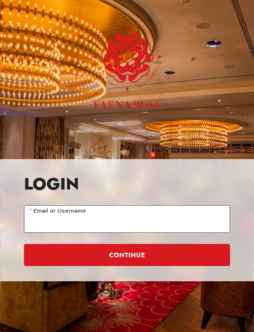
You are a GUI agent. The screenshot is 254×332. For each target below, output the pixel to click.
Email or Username (60, 211)
